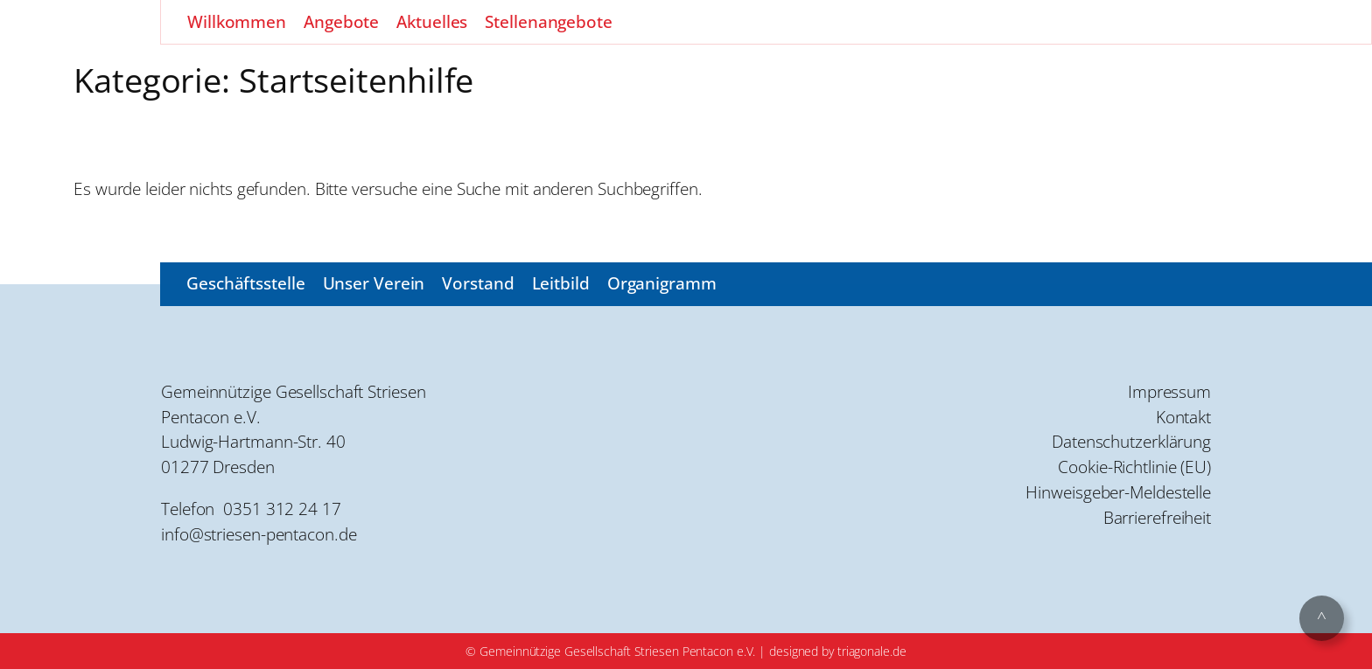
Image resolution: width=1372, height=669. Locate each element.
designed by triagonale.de (837, 651)
